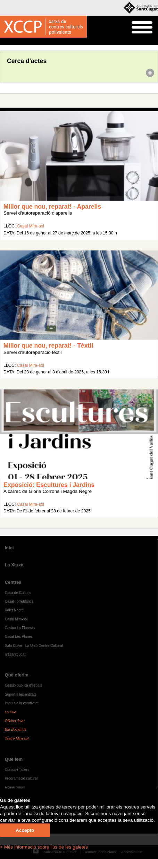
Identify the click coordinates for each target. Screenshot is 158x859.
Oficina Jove (15, 721)
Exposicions (14, 787)
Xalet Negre (14, 610)
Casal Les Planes (19, 637)
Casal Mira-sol (30, 226)
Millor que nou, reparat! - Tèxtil (48, 345)
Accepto (25, 830)
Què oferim (16, 675)
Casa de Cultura (18, 593)
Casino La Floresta (20, 628)
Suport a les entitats (20, 694)
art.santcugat (15, 654)
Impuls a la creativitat (22, 703)
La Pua (10, 712)
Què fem (14, 759)
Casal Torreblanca (19, 601)
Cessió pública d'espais (23, 685)
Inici (3, 41)
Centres (13, 582)
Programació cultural (21, 778)
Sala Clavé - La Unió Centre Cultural (34, 646)
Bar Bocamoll (15, 730)
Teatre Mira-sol (17, 739)
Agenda (18, 41)
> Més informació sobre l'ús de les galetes (44, 847)
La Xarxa (14, 564)
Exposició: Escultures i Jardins (48, 484)
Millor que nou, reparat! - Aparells (52, 206)
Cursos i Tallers (17, 770)
